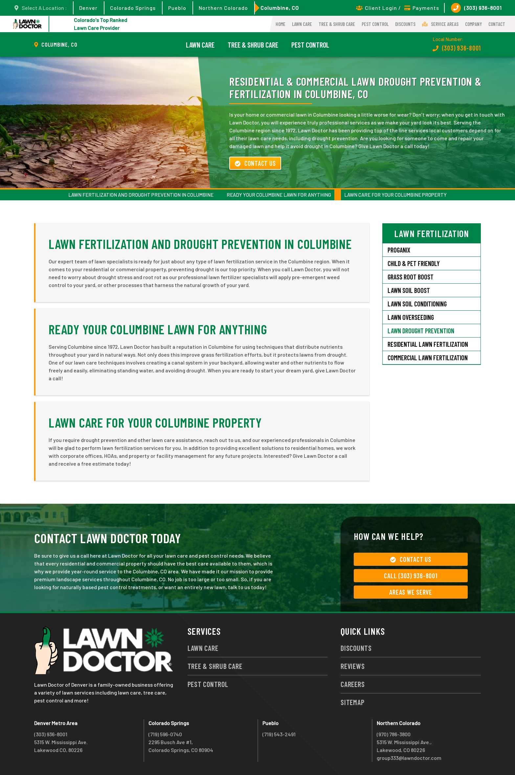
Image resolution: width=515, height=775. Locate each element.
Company (473, 24)
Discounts (405, 24)
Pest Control (375, 24)
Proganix (399, 250)
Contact (496, 24)
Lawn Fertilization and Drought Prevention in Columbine (140, 195)
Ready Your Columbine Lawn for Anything (279, 195)
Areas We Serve (410, 592)
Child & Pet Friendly (414, 263)
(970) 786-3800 (394, 734)
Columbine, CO (279, 8)
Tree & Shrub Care (337, 24)
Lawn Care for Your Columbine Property (395, 195)
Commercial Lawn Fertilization (428, 358)
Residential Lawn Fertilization (428, 344)
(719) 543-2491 (279, 734)
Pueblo (177, 8)
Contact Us (255, 163)
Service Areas (440, 24)
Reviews (353, 666)
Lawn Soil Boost (409, 290)
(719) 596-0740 (165, 734)
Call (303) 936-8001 (410, 576)
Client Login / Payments (397, 8)
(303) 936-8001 (476, 8)
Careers (353, 684)
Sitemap (352, 702)
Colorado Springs (133, 8)
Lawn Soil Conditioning (417, 304)
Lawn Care (302, 24)
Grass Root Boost (411, 277)
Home (280, 24)
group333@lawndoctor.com (409, 758)
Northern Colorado (223, 8)
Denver (88, 8)
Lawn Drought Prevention (421, 331)
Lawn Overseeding (411, 317)
